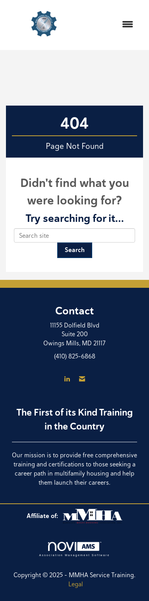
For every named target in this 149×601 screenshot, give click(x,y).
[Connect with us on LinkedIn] (67, 379)
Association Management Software (74, 549)
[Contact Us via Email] (82, 379)
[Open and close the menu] (111, 24)
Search (75, 250)
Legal (75, 584)
